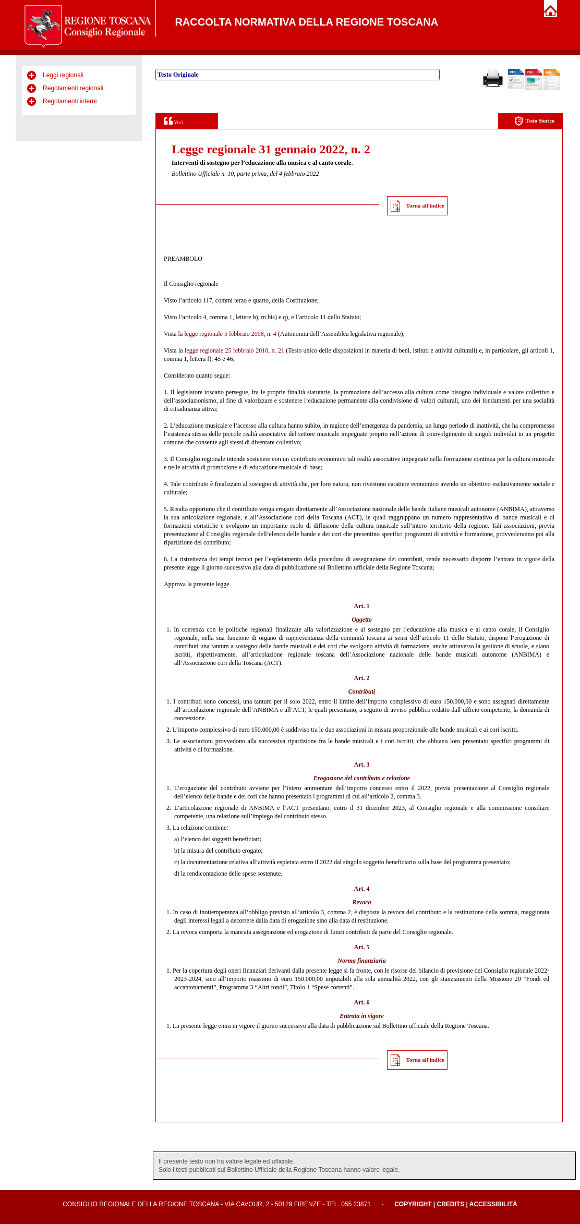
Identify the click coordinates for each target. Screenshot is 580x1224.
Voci (173, 120)
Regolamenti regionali (73, 88)
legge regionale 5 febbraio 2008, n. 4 (230, 333)
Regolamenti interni (69, 101)
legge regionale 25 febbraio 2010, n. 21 (234, 350)
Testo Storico (534, 121)
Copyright (412, 1204)
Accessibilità (493, 1204)
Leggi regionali (63, 75)
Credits (451, 1204)
